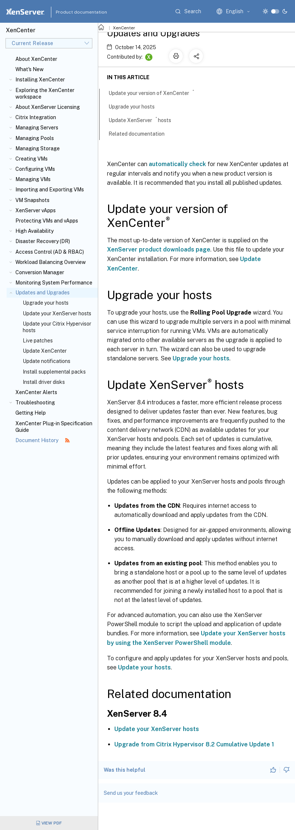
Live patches (38, 341)
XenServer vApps (35, 210)
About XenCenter (36, 59)
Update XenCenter (45, 351)
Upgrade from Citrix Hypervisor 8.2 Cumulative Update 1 (194, 744)
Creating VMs (31, 159)
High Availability (34, 231)
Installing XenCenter (40, 79)
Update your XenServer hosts (57, 313)
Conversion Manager (39, 272)
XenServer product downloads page (158, 249)
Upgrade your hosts (46, 303)
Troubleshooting (35, 402)
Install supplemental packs (54, 372)
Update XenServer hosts (143, 119)
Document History (42, 440)
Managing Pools (34, 138)
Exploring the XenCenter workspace (44, 93)
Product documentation (72, 12)
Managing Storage (37, 148)
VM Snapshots (32, 200)
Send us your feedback (131, 793)
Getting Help (30, 413)
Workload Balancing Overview (50, 262)
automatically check (177, 164)
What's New (29, 69)
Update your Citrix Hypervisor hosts (57, 327)
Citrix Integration (35, 117)
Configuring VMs (35, 169)
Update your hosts (144, 667)
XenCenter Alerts (36, 392)
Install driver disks (44, 382)
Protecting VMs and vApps (46, 221)
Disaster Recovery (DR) (42, 241)
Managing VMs (33, 179)
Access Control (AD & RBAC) (49, 252)
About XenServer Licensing (47, 107)
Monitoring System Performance (53, 283)
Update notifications (46, 361)
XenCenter (124, 27)
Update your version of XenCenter (155, 92)
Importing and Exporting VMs (49, 189)
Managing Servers (36, 128)
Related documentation (140, 133)
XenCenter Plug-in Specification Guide (53, 426)
